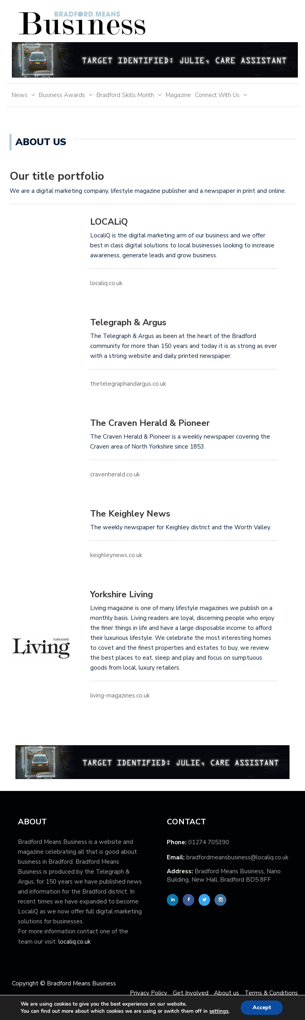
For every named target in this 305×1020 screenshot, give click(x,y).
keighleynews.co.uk (116, 555)
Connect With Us (217, 95)
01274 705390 (208, 842)
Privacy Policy (148, 993)
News (19, 95)
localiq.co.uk (106, 283)
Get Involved (190, 993)
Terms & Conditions (271, 993)
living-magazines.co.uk (120, 695)
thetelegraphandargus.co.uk (128, 384)
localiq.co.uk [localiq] (74, 942)
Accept (262, 1007)
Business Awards (62, 95)
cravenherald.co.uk (115, 474)
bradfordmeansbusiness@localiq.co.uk (237, 857)
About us (226, 993)
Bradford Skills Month (125, 95)
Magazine (178, 95)
